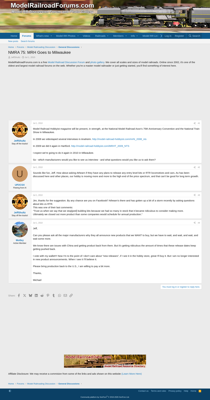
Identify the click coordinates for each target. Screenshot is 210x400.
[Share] (194, 123)
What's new (42, 35)
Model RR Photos (65, 35)
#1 (199, 123)
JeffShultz (15, 57)
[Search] (194, 36)
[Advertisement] (105, 94)
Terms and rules (158, 391)
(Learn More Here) (132, 373)
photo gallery (97, 62)
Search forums (28, 41)
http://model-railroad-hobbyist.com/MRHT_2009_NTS (100, 146)
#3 (199, 195)
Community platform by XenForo (105, 397)
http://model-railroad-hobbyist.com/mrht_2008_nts (119, 139)
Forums (26, 35)
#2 (199, 167)
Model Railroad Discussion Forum (66, 62)
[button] (51, 36)
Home (14, 35)
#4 (199, 223)
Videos (86, 35)
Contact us (143, 391)
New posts (13, 41)
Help (186, 391)
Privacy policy (174, 391)
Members (118, 35)
